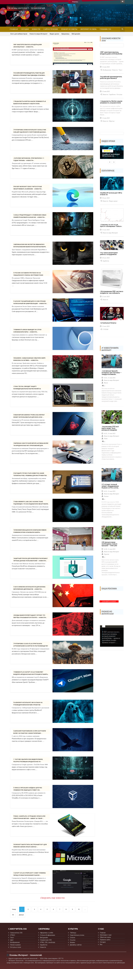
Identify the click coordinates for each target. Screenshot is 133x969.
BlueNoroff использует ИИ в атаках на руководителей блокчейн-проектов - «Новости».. (28, 705)
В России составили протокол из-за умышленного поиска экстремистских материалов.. (28, 275)
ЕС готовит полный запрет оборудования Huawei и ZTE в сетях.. (110, 486)
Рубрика (75, 2)
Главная (14, 29)
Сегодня (25, 29)
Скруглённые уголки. (77, 935)
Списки (72, 937)
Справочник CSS (46, 940)
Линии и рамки (15, 945)
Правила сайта (105, 939)
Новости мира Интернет (38, 34)
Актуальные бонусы (108, 323)
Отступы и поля (15, 947)
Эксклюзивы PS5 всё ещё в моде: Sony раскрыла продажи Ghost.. (110, 429)
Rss (101, 944)
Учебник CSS (105, 29)
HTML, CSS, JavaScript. (47, 942)
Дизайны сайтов (75, 945)
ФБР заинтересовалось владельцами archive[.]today (111, 53)
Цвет (12, 940)
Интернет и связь (88, 29)
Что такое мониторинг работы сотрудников (109, 253)
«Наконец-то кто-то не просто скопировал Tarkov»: (111, 225)
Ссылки (72, 940)
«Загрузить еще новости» (52, 897)
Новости (36, 29)
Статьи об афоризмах (47, 935)
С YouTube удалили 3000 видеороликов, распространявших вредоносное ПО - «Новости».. (28, 762)
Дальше (21, 915)
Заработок (43, 945)
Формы (72, 942)
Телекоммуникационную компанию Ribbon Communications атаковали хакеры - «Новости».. (29, 532)
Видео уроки (54, 34)
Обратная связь (105, 937)
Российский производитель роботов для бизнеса (111, 77)
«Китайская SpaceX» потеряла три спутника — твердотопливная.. (112, 372)
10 (79, 909)
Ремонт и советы (69, 29)
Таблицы (73, 933)
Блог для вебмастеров (19, 34)
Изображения (15, 942)
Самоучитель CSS (16, 933)
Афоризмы (65, 34)
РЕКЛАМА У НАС (105, 935)
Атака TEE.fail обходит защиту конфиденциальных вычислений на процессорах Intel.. (27, 389)
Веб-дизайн (76, 34)
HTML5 (12, 935)
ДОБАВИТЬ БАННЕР (109, 601)
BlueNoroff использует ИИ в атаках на (111, 194)
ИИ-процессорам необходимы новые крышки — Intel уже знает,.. (109, 544)
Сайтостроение (50, 29)
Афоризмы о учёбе (46, 933)
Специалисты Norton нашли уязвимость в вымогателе (111, 102)
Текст (12, 937)
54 (13, 915)
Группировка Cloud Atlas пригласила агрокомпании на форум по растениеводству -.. (30, 646)
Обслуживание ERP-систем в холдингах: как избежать (111, 292)
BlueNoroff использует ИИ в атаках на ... (111, 155)
